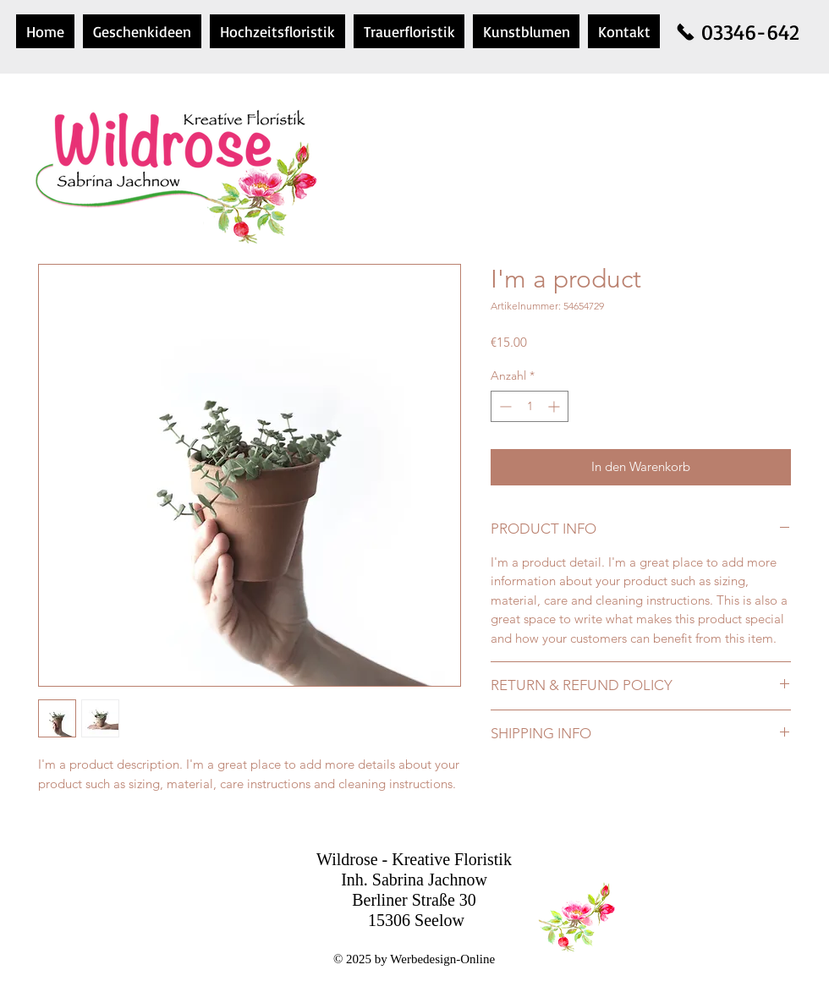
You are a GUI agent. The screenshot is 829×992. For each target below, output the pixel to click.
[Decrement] (503, 406)
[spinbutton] (529, 406)
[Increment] (555, 406)
